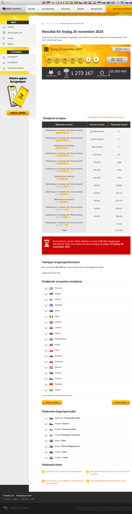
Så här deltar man (15, 33)
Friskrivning (6, 499)
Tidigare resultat (51, 402)
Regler (10, 44)
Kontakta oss (8, 496)
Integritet (15, 499)
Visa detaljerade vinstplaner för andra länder (105, 117)
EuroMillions (13, 62)
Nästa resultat (120, 402)
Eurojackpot (12, 57)
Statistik (11, 27)
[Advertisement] (86, 99)
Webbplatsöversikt (24, 496)
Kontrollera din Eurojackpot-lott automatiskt (63, 471)
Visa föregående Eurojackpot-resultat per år (108, 481)
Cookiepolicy (24, 499)
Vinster (10, 38)
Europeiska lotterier (16, 68)
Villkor (32, 499)
